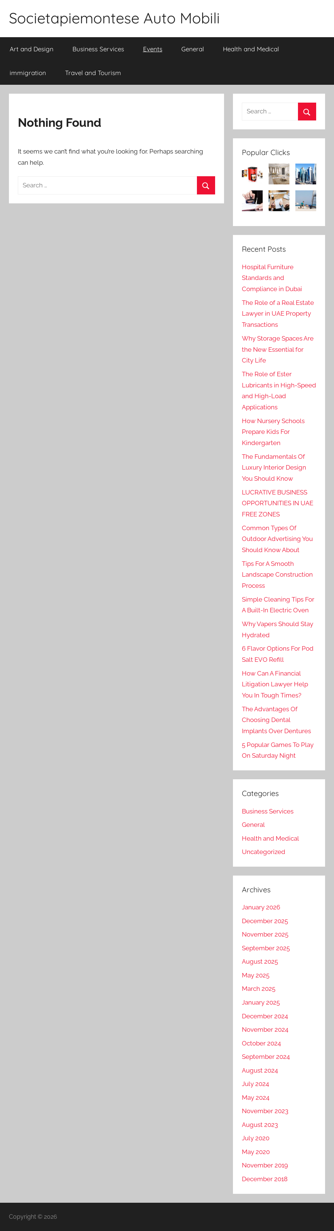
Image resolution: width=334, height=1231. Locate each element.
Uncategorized (263, 851)
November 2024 (265, 1029)
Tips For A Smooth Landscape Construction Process (277, 575)
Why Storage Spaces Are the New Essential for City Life (278, 349)
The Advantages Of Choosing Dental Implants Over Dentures (276, 720)
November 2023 (265, 1111)
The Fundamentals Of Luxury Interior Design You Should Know (274, 468)
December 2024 (265, 1016)
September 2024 (266, 1056)
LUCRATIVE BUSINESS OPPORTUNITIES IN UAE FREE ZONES (277, 503)
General (192, 49)
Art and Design (31, 49)
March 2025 (258, 988)
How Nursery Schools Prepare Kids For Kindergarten (273, 432)
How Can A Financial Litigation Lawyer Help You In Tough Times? (275, 684)
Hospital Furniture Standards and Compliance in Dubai (272, 278)
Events (152, 49)
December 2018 (265, 1179)
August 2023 (260, 1124)
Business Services (98, 49)
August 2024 (260, 1070)
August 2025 (260, 961)
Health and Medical (251, 49)
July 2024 (255, 1083)
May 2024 (255, 1097)
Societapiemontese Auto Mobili (114, 18)
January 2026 (261, 907)
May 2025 (255, 975)
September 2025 (266, 948)
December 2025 (265, 921)
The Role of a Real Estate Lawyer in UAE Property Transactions (278, 314)
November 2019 (265, 1165)
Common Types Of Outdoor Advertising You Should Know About (277, 539)
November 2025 (265, 934)
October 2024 (261, 1043)
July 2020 (255, 1138)
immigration (28, 73)
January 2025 (261, 1002)
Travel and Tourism (93, 73)
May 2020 (256, 1152)
